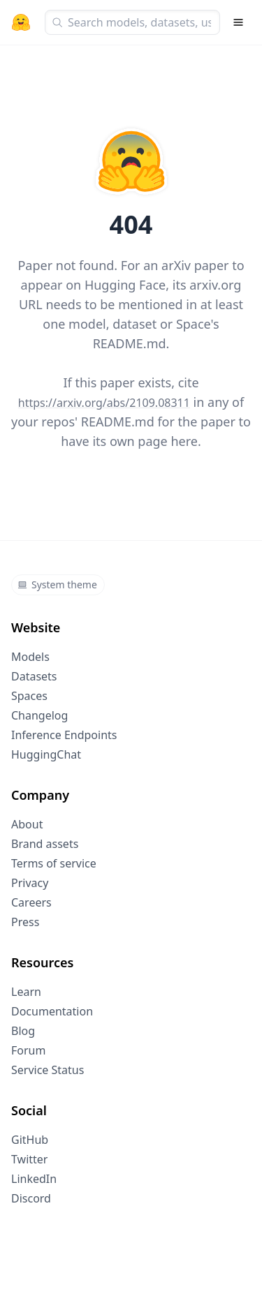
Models (30, 656)
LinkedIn (34, 1178)
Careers (31, 902)
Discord (31, 1198)
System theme (57, 584)
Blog (23, 1030)
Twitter (29, 1159)
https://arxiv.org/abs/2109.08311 (104, 402)
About (27, 824)
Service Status (47, 1070)
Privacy (29, 883)
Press (25, 922)
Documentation (52, 1011)
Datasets (34, 676)
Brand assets (44, 843)
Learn (26, 991)
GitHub (29, 1139)
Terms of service (53, 863)
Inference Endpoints (64, 735)
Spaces (29, 695)
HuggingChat (46, 754)
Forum (28, 1050)
